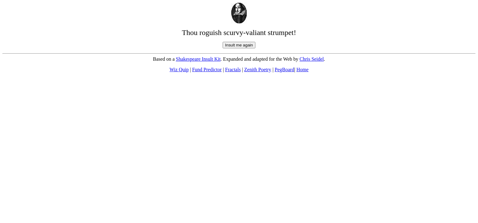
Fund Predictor (207, 69)
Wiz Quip (179, 69)
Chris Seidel (312, 59)
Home (302, 69)
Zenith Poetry (257, 69)
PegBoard (284, 69)
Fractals (233, 69)
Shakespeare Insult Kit (198, 59)
